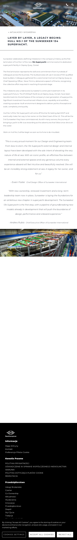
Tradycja (9, 515)
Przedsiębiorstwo (13, 506)
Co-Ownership (11, 493)
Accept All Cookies (42, 534)
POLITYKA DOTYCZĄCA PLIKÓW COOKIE (24, 473)
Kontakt (9, 449)
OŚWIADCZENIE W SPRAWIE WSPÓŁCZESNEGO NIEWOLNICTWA (35, 466)
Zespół (8, 509)
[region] (38, 529)
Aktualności (10, 496)
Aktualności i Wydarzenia (22, 32)
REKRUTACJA (11, 476)
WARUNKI (10, 470)
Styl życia (9, 512)
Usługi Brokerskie (13, 487)
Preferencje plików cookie (17, 452)
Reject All (65, 534)
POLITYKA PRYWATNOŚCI (17, 463)
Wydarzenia (10, 500)
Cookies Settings (14, 534)
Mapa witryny (11, 446)
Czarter (8, 490)
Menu (6, 6)
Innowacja (10, 503)
